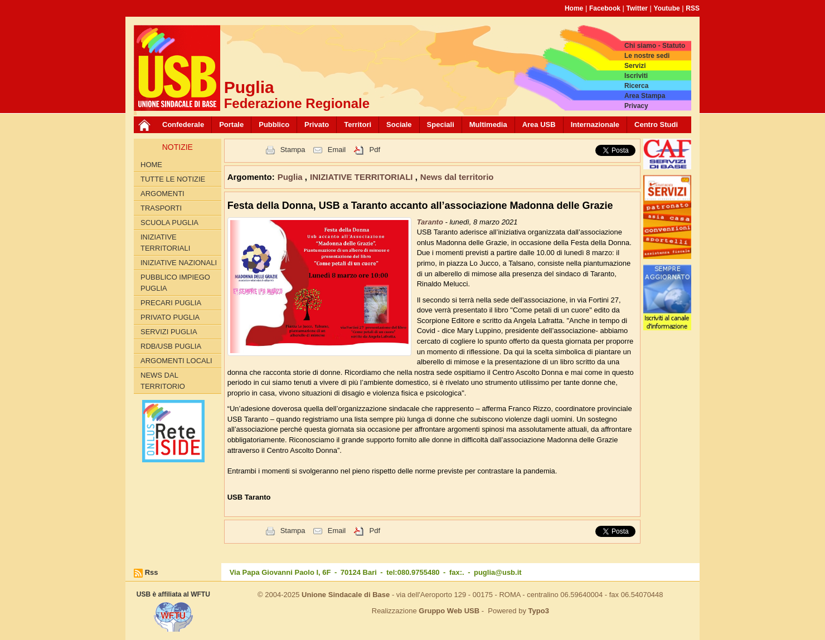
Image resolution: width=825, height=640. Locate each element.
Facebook (604, 8)
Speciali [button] (440, 124)
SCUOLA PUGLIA (169, 222)
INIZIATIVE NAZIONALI (178, 262)
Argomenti (162, 193)
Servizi (635, 66)
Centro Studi (656, 124)
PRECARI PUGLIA (170, 303)
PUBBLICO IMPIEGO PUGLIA (175, 282)
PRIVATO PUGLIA (170, 317)
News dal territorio (162, 380)
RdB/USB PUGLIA (170, 346)
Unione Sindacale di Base (346, 594)
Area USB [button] (539, 124)
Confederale (183, 124)
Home (574, 8)
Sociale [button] (399, 124)
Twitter (637, 8)
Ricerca (636, 86)
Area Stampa (644, 96)
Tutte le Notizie (172, 179)
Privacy (636, 106)
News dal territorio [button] (457, 177)
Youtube (667, 8)
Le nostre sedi (646, 56)
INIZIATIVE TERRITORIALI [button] (362, 177)
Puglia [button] (291, 177)
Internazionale (595, 124)
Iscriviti (636, 76)
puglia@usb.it (498, 572)
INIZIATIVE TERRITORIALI (165, 242)
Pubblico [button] (274, 124)
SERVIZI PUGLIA (168, 332)
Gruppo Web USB (449, 611)
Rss (151, 572)
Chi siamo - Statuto (654, 46)
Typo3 (538, 611)
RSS (693, 8)
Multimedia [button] (488, 124)
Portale (231, 124)
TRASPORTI (161, 208)
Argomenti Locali (176, 360)
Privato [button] (316, 124)
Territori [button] (357, 124)
